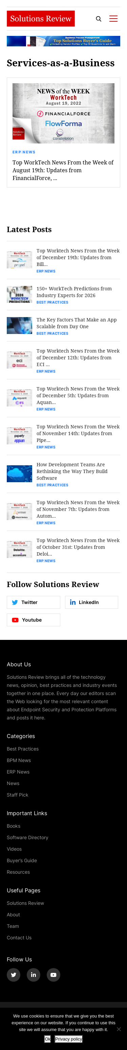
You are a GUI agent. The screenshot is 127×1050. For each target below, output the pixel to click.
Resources (18, 872)
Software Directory (27, 837)
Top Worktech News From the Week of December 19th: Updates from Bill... (78, 257)
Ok (47, 1039)
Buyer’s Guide (22, 860)
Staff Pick (17, 794)
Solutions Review (25, 903)
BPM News (19, 760)
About (13, 914)
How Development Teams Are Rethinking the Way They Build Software (72, 471)
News (13, 783)
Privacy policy (68, 1039)
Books (13, 826)
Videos (14, 849)
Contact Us (19, 937)
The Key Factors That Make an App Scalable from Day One (77, 323)
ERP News (24, 152)
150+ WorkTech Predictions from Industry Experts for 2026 (74, 291)
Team (13, 926)
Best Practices (52, 302)
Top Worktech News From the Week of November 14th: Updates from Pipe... (78, 433)
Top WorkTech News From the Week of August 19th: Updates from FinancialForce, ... (63, 170)
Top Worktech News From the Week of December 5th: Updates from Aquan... (78, 395)
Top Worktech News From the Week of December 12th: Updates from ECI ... (78, 357)
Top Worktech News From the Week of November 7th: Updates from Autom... (78, 509)
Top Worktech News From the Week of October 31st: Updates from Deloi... (78, 547)
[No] (118, 1029)
